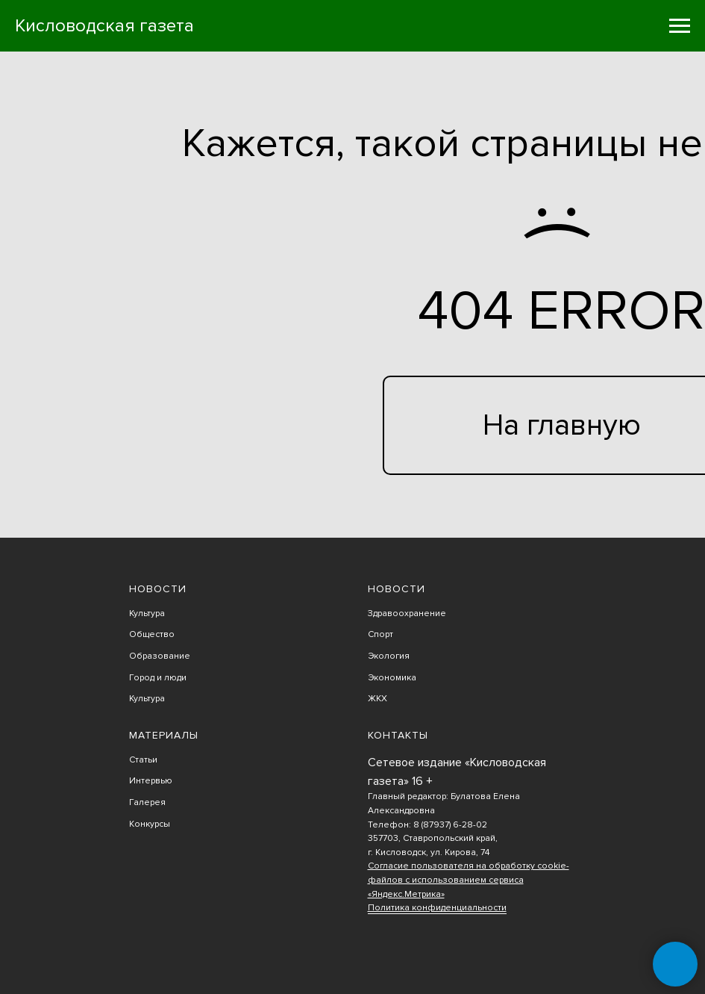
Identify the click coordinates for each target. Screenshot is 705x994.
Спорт (380, 634)
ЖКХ (377, 698)
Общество (152, 634)
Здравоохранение (407, 613)
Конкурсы (149, 824)
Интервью (150, 780)
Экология (389, 656)
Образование (159, 656)
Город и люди (158, 677)
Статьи (143, 759)
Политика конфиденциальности (437, 907)
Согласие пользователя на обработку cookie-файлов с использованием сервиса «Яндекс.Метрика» (468, 879)
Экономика (392, 677)
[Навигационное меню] (679, 26)
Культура (147, 613)
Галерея (147, 802)
